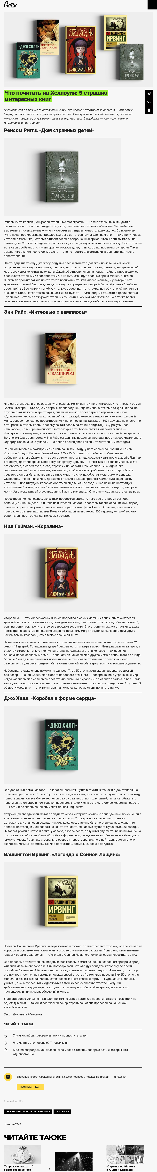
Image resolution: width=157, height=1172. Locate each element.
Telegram (149, 94)
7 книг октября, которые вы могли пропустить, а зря (50, 1035)
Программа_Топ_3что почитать (28, 1111)
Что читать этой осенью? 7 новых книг (40, 1042)
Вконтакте (149, 102)
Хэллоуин (62, 1111)
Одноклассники (149, 110)
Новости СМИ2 (12, 1124)
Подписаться (30, 1086)
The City (10, 4)
